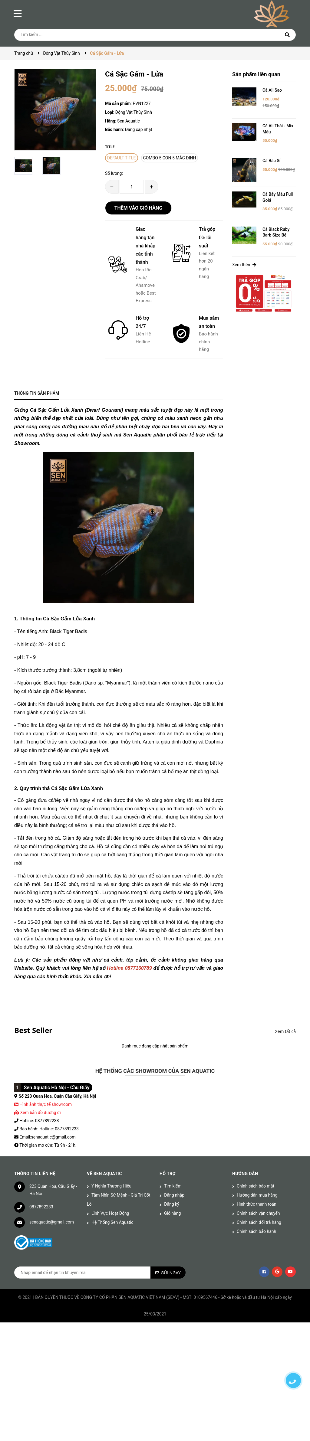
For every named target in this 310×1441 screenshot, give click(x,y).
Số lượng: (114, 173)
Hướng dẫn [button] (245, 1173)
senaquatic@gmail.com (51, 1222)
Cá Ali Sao (272, 90)
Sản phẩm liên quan (256, 74)
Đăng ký (171, 1204)
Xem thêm (244, 264)
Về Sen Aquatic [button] (104, 1173)
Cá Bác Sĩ (271, 160)
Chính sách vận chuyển (258, 1213)
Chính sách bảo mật (255, 1186)
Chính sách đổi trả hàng (259, 1222)
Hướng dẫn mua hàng (257, 1195)
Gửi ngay (171, 1273)
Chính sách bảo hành (256, 1231)
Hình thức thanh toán (256, 1204)
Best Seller (33, 1030)
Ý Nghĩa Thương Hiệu (111, 1186)
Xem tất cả (285, 1031)
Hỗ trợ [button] (168, 1173)
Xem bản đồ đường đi (37, 1112)
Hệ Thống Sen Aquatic (112, 1222)
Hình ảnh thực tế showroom (45, 1104)
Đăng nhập (174, 1195)
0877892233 (41, 1206)
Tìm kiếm (173, 1186)
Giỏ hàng (172, 1213)
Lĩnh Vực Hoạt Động (110, 1213)
